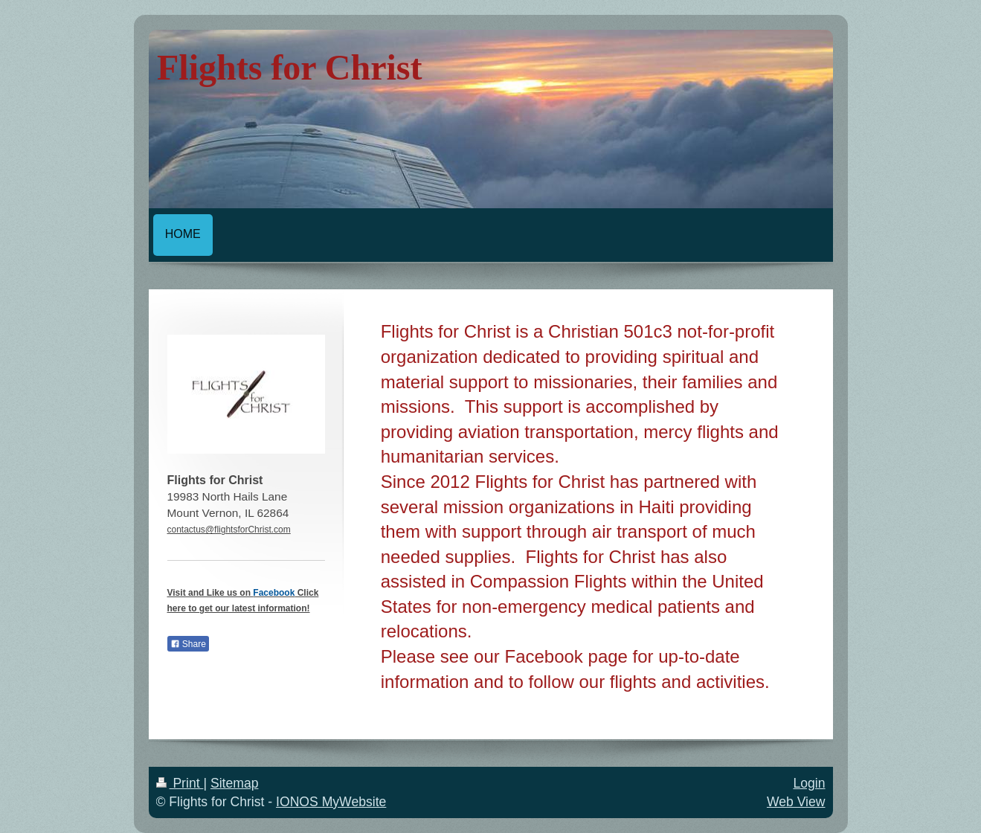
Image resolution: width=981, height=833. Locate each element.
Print (180, 783)
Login (809, 783)
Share (188, 644)
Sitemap (234, 783)
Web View (796, 801)
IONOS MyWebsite (331, 801)
